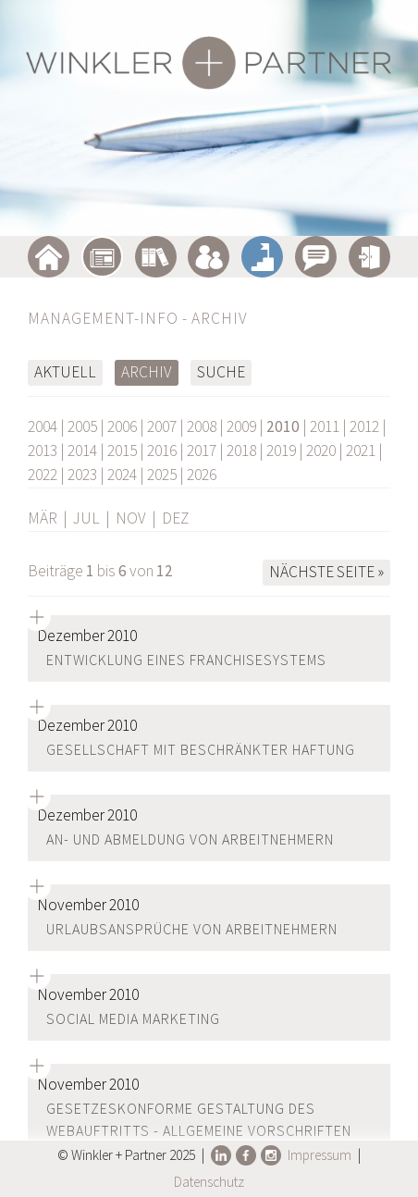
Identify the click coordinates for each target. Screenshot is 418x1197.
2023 (82, 474)
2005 (82, 426)
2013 (42, 450)
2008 (201, 426)
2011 (324, 426)
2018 (241, 450)
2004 (42, 426)
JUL (86, 518)
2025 (162, 474)
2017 (201, 450)
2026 (201, 474)
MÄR (42, 518)
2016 (162, 450)
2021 (360, 450)
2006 (122, 426)
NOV (131, 518)
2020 (321, 450)
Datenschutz (209, 1182)
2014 (82, 450)
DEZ (175, 518)
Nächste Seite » (326, 571)
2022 (42, 474)
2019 (281, 450)
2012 (364, 426)
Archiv (146, 372)
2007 (162, 426)
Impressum (319, 1155)
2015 (122, 450)
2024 (122, 474)
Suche (221, 372)
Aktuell (65, 372)
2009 (241, 426)
